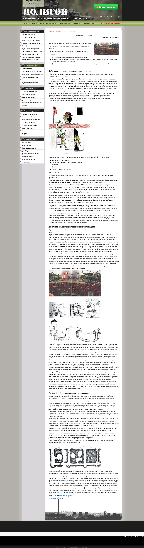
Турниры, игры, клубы (29, 125)
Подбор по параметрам (30, 83)
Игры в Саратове (27, 128)
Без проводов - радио (29, 91)
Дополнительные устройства (32, 71)
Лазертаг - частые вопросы (31, 43)
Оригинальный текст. (56, 498)
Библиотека (26, 162)
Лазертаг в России (30, 23)
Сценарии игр (26, 145)
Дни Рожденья (27, 151)
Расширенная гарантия (30, 54)
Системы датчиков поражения (32, 74)
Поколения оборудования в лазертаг (31, 104)
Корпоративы (26, 142)
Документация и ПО (91, 23)
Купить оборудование (48, 23)
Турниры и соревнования (30, 153)
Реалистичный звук (28, 94)
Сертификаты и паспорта (30, 46)
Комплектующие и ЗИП (30, 77)
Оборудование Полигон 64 (31, 119)
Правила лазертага (28, 156)
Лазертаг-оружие (27, 69)
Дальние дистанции (28, 97)
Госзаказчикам (65, 23)
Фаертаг (24, 134)
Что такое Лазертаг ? (29, 37)
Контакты (77, 23)
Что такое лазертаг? (29, 122)
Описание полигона (28, 159)
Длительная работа (28, 100)
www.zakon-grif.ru (65, 496)
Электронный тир (28, 131)
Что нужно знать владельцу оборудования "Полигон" (31, 58)
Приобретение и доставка (31, 40)
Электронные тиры (28, 80)
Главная (51, 31)
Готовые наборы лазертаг (110, 23)
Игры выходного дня (29, 148)
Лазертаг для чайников (30, 114)
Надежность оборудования (31, 49)
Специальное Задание (29, 117)
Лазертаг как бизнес (29, 34)
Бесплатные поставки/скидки (32, 51)
